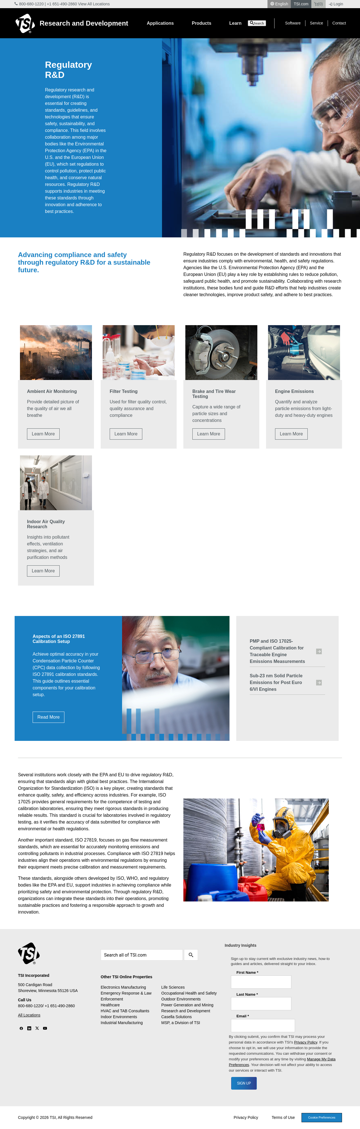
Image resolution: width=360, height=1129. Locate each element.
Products (201, 23)
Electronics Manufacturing (123, 987)
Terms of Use (283, 1117)
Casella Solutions (176, 1017)
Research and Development (84, 23)
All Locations (29, 1015)
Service (316, 23)
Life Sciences (173, 987)
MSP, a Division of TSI (180, 1022)
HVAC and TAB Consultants (125, 1011)
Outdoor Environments (181, 999)
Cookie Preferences (322, 1117)
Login (335, 4)
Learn (235, 23)
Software (293, 23)
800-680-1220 (31, 4)
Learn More (43, 433)
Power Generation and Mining (187, 1005)
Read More (48, 717)
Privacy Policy (246, 1117)
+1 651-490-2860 (62, 4)
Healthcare (110, 1005)
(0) (318, 4)
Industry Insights (240, 945)
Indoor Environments (119, 1017)
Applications (160, 23)
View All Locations (94, 4)
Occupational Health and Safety (189, 993)
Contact (339, 23)
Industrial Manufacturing (122, 1022)
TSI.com (301, 4)
